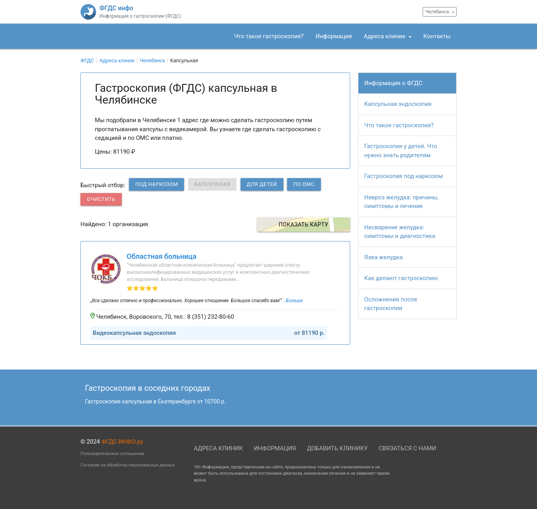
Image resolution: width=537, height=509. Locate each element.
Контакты (437, 36)
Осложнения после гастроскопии (390, 304)
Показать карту (307, 224)
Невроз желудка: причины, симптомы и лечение (401, 202)
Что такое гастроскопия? (269, 36)
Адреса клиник (385, 36)
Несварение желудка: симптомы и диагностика (399, 232)
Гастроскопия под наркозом (403, 176)
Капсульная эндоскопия (398, 104)
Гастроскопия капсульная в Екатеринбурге (155, 401)
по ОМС (303, 184)
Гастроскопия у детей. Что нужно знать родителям (400, 151)
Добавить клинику (337, 448)
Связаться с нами (407, 448)
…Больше (293, 300)
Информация (333, 36)
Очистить (101, 199)
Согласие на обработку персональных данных (127, 465)
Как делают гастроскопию (401, 278)
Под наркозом (156, 184)
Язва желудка (383, 257)
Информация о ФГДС (393, 83)
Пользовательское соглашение (112, 453)
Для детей (262, 184)
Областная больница (161, 256)
